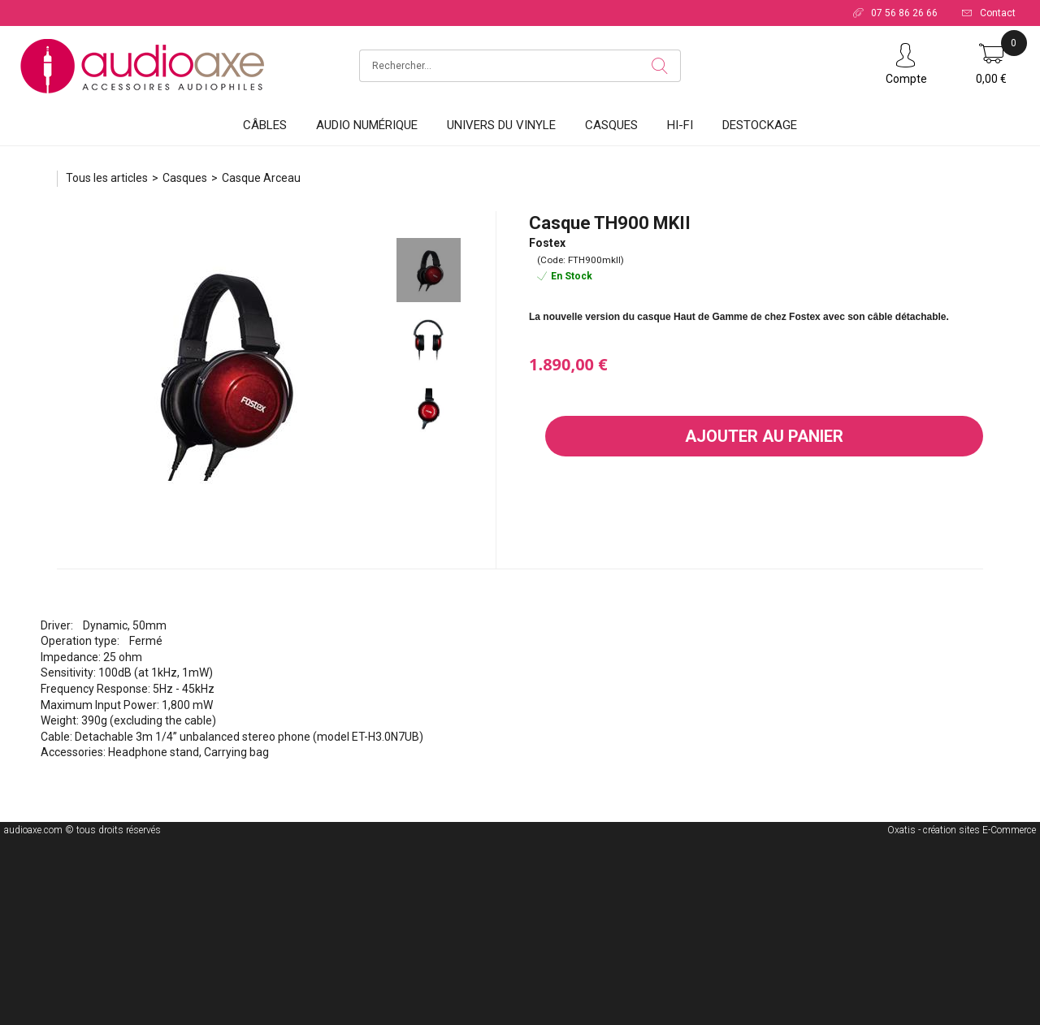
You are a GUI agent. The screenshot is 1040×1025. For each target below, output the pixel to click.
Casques (611, 125)
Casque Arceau (261, 177)
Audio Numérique (367, 125)
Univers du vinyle (501, 125)
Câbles (265, 125)
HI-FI (680, 125)
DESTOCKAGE (759, 125)
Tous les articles (107, 177)
